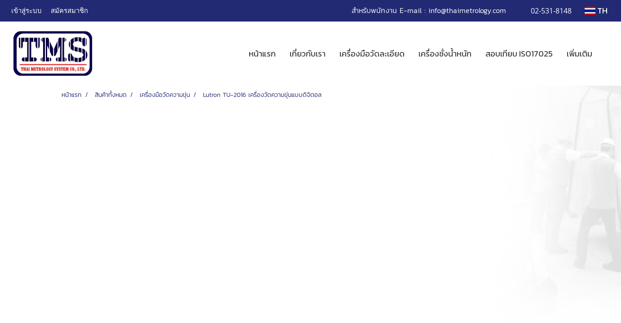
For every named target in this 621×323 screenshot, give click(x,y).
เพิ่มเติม (579, 54)
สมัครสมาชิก (69, 10)
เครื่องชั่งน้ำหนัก (444, 54)
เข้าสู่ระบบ (26, 10)
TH (596, 10)
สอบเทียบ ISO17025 (519, 54)
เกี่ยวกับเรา (308, 54)
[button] (607, 53)
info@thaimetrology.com (467, 10)
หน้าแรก (262, 54)
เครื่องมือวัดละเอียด (372, 54)
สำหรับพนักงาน (374, 10)
